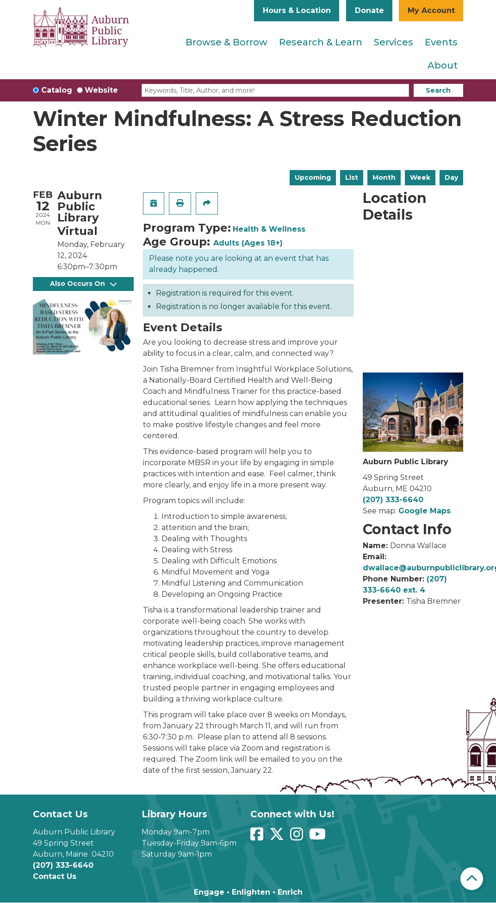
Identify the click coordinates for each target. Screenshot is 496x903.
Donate (369, 10)
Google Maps (424, 510)
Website (101, 90)
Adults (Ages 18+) (248, 243)
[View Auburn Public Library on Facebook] (258, 837)
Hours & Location (297, 10)
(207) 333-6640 (393, 499)
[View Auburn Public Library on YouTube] (318, 837)
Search (438, 90)
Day (451, 177)
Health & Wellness (269, 229)
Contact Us (54, 876)
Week (420, 177)
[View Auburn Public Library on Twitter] (277, 837)
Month (384, 177)
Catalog (56, 90)
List (351, 177)
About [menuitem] (443, 65)
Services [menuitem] (393, 42)
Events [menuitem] (441, 42)
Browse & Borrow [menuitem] (226, 42)
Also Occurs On (83, 283)
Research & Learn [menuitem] (320, 42)
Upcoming (313, 177)
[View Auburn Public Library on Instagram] (297, 837)
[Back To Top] (471, 878)
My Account (431, 10)
